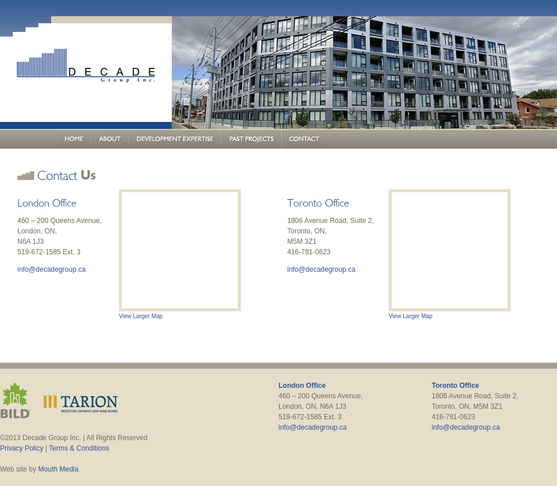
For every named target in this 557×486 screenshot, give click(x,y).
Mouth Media (58, 469)
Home (76, 139)
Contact (304, 139)
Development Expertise (175, 139)
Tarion (81, 400)
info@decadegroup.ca (51, 269)
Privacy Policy (22, 448)
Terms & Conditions (79, 448)
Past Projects (252, 139)
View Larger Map (140, 316)
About (110, 139)
